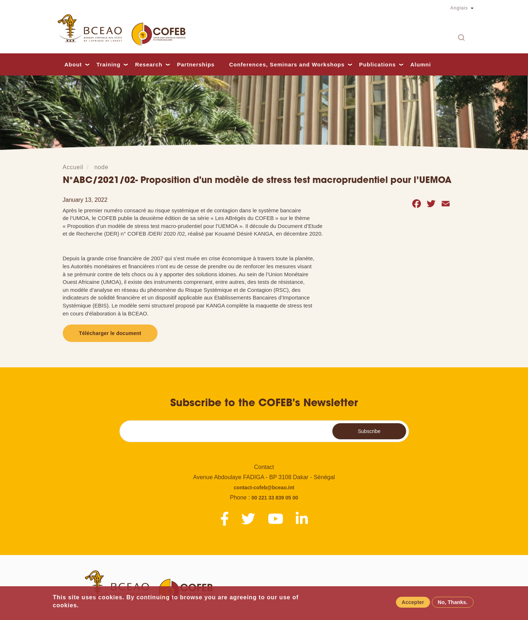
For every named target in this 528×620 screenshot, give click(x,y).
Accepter (413, 603)
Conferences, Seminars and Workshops (286, 64)
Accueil (73, 167)
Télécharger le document (110, 333)
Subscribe (369, 431)
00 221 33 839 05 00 (274, 498)
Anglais (459, 7)
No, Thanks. (452, 603)
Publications (377, 64)
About (73, 64)
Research (149, 64)
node (101, 167)
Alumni (420, 64)
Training (108, 64)
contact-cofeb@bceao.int (264, 487)
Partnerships (196, 64)
